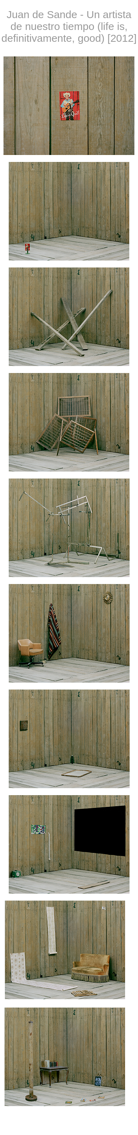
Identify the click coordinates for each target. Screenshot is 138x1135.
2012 (122, 38)
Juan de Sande (42, 14)
